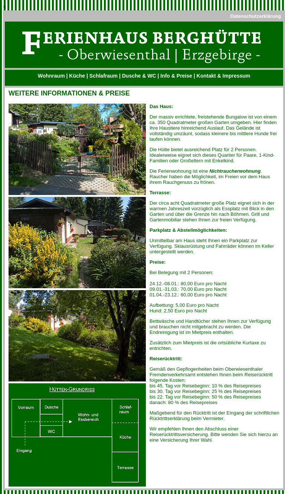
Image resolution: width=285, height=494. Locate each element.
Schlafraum (103, 76)
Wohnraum (51, 76)
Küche (77, 76)
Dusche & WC (139, 76)
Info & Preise (176, 76)
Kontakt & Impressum (223, 76)
